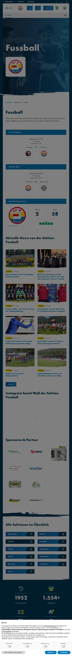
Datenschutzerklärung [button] (50, 626)
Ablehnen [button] (51, 652)
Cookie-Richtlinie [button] (6, 631)
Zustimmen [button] (64, 652)
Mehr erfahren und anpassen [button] (13, 652)
